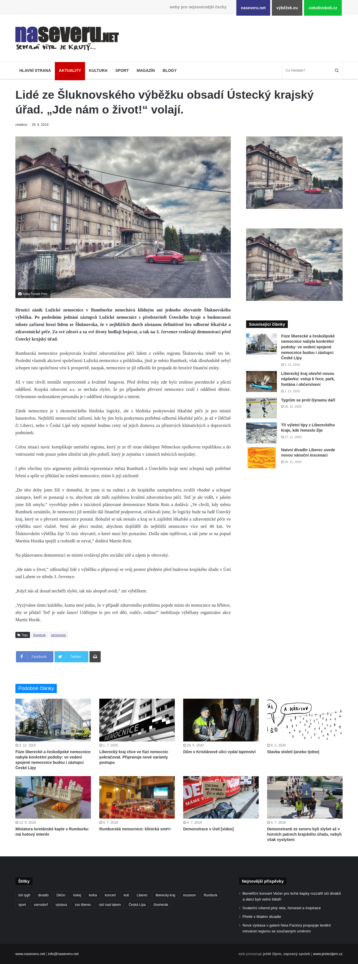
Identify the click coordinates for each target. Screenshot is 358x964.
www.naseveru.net (30, 954)
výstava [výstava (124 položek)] (61, 905)
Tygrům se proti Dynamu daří (308, 400)
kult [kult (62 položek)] (126, 895)
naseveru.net (253, 8)
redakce (21, 125)
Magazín (145, 70)
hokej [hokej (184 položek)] (77, 895)
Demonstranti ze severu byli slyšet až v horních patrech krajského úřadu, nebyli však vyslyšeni (304, 834)
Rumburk (39, 635)
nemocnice (58, 635)
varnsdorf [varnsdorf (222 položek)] (41, 905)
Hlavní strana (35, 70)
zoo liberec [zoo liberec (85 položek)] (83, 905)
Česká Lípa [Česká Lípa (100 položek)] (137, 905)
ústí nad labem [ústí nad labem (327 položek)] (110, 905)
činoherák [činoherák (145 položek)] (161, 905)
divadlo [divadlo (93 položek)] (43, 895)
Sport (122, 70)
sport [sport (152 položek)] (22, 905)
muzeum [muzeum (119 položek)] (189, 895)
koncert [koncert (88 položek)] (110, 895)
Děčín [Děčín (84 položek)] (60, 895)
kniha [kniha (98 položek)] (93, 895)
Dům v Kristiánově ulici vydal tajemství (219, 752)
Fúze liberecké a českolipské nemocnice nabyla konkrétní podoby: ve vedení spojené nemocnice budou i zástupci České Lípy (308, 347)
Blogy (170, 70)
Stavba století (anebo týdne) (293, 752)
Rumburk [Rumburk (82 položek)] (210, 895)
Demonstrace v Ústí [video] (208, 829)
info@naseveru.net (63, 954)
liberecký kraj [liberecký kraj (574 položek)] (165, 895)
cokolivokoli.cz (322, 8)
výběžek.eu (287, 8)
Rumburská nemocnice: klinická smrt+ (135, 829)
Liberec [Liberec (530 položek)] (142, 895)
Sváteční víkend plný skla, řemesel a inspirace (281, 908)
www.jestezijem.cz (328, 954)
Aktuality (70, 70)
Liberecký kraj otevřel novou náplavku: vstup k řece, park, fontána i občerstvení (308, 379)
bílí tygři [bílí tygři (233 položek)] (24, 895)
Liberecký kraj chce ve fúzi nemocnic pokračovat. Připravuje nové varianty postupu (133, 757)
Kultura (98, 70)
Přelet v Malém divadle (261, 917)
